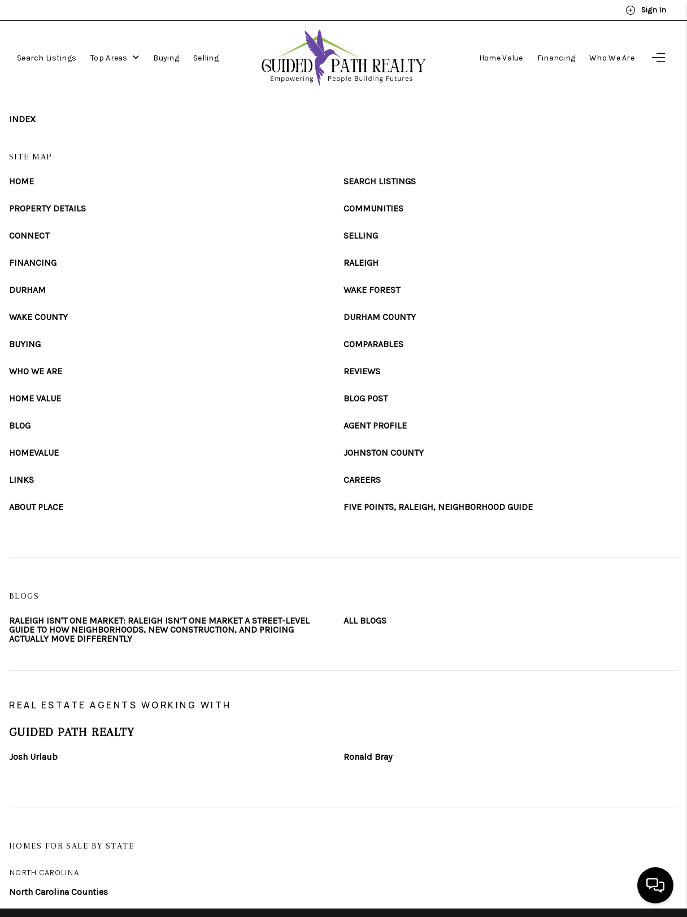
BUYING (25, 344)
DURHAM (27, 290)
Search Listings (46, 58)
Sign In (645, 10)
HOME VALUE (35, 398)
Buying (166, 58)
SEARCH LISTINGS (380, 181)
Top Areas (114, 58)
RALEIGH (361, 262)
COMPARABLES (373, 344)
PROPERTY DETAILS (47, 208)
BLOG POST (366, 398)
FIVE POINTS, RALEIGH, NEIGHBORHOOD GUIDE (438, 507)
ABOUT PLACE (36, 507)
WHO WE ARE (35, 371)
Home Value (501, 58)
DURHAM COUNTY (380, 317)
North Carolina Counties (58, 891)
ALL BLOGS (365, 620)
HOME (21, 181)
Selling (206, 58)
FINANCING (32, 262)
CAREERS (362, 480)
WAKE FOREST (372, 290)
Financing (556, 58)
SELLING (361, 235)
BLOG (20, 425)
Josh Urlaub (33, 757)
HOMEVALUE (34, 452)
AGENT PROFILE (375, 425)
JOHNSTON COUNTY (384, 452)
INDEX (22, 119)
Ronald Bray (368, 757)
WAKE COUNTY (38, 317)
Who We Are (611, 58)
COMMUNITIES (373, 208)
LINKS (21, 480)
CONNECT (29, 235)
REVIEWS (362, 371)
